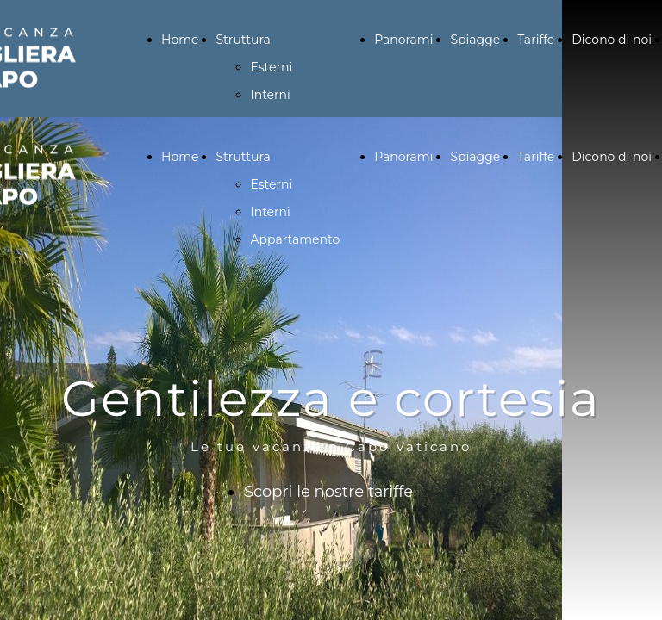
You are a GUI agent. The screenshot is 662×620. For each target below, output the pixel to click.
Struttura (242, 39)
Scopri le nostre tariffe (328, 491)
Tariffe (535, 39)
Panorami (403, 39)
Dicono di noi (611, 39)
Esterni (271, 67)
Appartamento (295, 239)
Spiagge (475, 39)
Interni (270, 94)
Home (179, 39)
